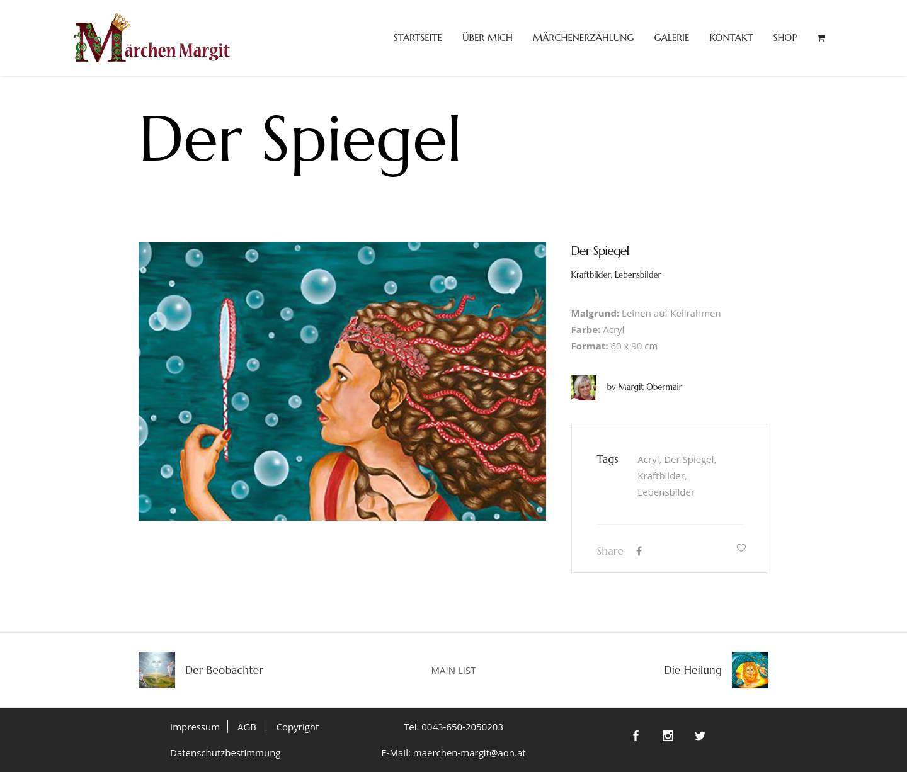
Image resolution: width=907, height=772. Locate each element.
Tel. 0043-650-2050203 (453, 726)
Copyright (298, 726)
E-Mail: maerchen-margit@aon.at (453, 752)
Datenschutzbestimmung (225, 752)
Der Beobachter (224, 670)
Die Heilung (693, 670)
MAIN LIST (453, 670)
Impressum (195, 726)
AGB (246, 726)
